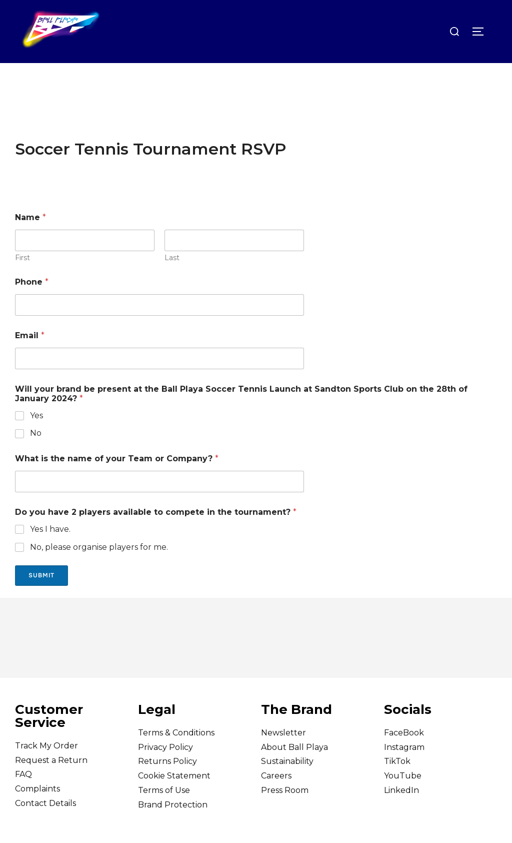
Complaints (37, 808)
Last (172, 277)
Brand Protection (173, 824)
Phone (31, 301)
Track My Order (46, 765)
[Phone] (159, 324)
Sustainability (287, 781)
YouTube (403, 795)
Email (29, 355)
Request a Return (51, 779)
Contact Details (45, 823)
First (22, 277)
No (36, 453)
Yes (36, 435)
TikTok (397, 781)
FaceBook (404, 752)
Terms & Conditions (176, 752)
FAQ (23, 794)
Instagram (404, 766)
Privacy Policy (165, 766)
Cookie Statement (174, 795)
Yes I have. (50, 549)
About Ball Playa (294, 766)
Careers (276, 795)
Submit (41, 595)
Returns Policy (167, 781)
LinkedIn (401, 810)
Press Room (284, 810)
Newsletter (283, 752)
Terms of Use (164, 810)
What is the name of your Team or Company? (116, 478)
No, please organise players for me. (99, 567)
